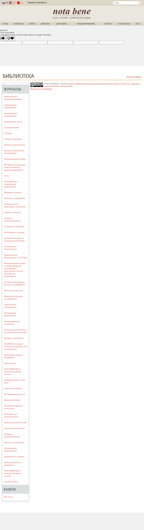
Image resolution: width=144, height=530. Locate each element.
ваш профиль (134, 77)
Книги (32, 24)
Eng (13, 3)
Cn (21, 3)
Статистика (124, 24)
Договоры (61, 24)
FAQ (138, 24)
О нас (5, 24)
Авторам (45, 24)
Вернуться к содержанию (41, 89)
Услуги (107, 24)
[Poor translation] (10, 38)
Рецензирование (86, 24)
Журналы (19, 24)
